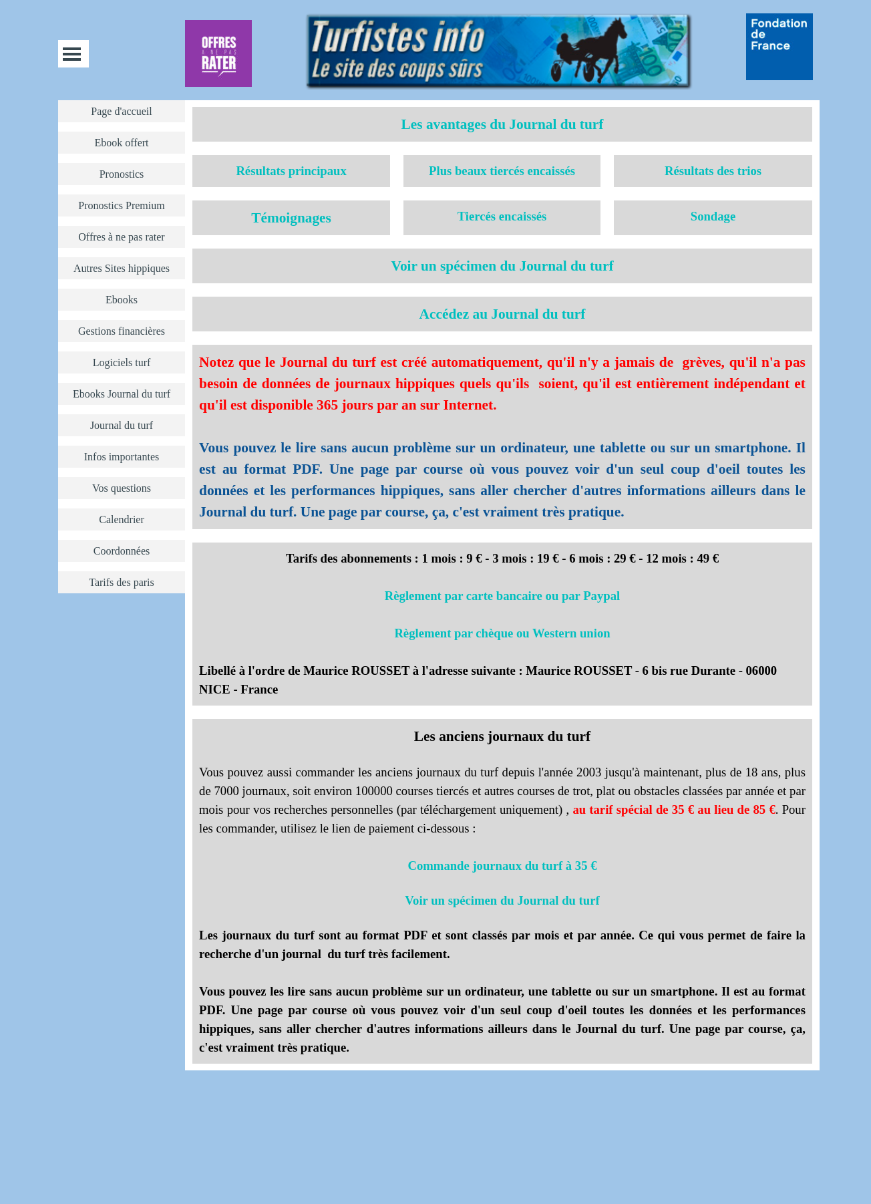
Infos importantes (121, 456)
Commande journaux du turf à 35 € (502, 866)
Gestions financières (121, 331)
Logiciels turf (122, 362)
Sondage (713, 216)
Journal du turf (121, 425)
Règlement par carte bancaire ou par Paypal (502, 596)
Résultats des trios (713, 171)
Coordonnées (122, 551)
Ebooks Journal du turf (121, 394)
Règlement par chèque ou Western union (502, 633)
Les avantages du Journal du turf (502, 124)
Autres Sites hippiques (121, 268)
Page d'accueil (121, 111)
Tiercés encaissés (502, 216)
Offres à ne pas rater (121, 237)
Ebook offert (121, 142)
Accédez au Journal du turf (502, 314)
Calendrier (121, 519)
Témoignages (291, 218)
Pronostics (122, 174)
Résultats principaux (291, 171)
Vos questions (121, 488)
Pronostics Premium (121, 205)
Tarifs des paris (121, 582)
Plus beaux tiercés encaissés (502, 171)
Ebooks (122, 299)
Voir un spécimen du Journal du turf (502, 266)
